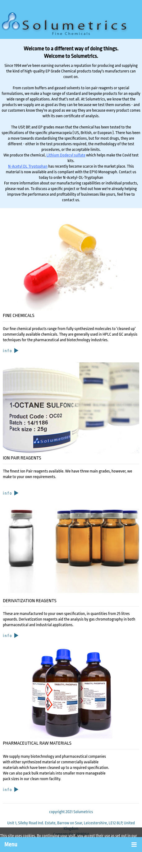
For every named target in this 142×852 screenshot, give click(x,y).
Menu (10, 844)
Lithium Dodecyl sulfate (65, 155)
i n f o (11, 350)
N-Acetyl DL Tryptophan (28, 166)
